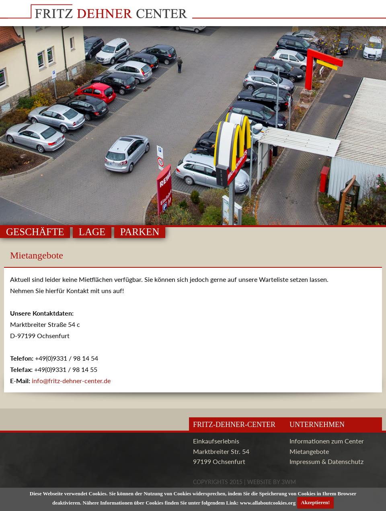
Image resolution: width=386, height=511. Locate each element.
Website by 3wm (271, 481)
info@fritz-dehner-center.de (71, 380)
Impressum (305, 461)
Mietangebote (309, 451)
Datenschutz (345, 461)
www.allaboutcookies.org (268, 502)
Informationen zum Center (327, 441)
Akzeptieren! (315, 502)
